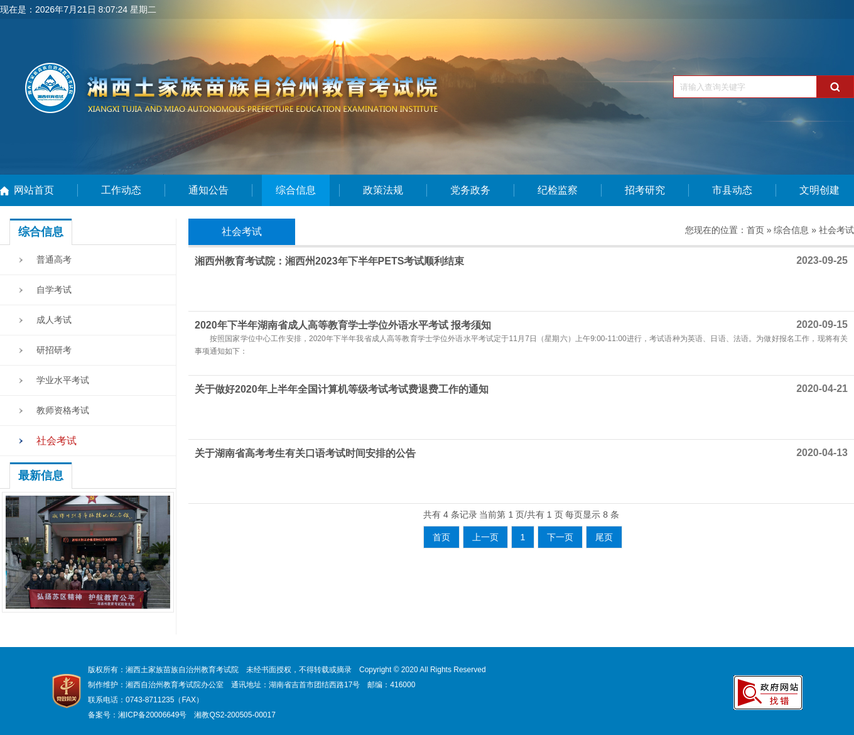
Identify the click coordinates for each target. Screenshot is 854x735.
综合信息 (296, 190)
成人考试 (54, 320)
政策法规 (383, 190)
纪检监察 (558, 190)
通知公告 (208, 190)
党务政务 (470, 190)
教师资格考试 (62, 410)
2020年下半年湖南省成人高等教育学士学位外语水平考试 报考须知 (343, 325)
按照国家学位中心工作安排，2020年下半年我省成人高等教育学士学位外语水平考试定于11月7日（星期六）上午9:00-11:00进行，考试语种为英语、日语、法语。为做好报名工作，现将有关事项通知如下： (521, 345)
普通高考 (54, 259)
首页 (755, 230)
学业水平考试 (62, 380)
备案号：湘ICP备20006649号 (137, 714)
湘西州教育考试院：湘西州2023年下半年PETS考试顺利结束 (329, 261)
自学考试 (54, 290)
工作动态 (121, 190)
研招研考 (54, 350)
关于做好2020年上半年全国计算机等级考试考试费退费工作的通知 (342, 389)
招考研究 (645, 190)
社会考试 (56, 440)
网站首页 (34, 190)
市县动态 (732, 190)
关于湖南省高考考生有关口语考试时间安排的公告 (305, 453)
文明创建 (819, 190)
